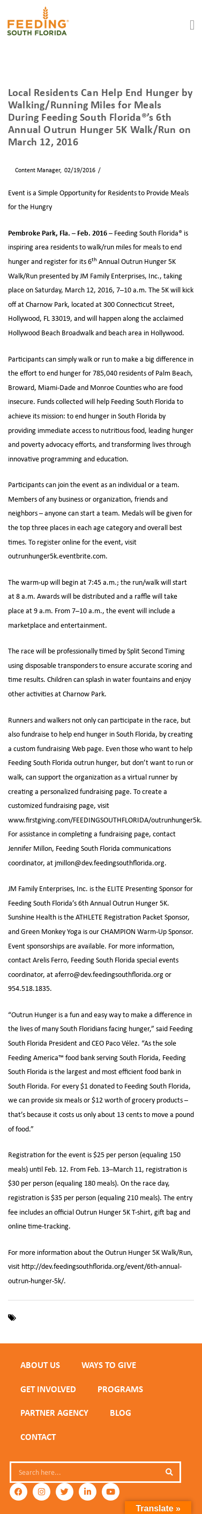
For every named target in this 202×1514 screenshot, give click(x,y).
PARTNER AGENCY (54, 1413)
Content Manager (34, 170)
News (110, 170)
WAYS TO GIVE (108, 1365)
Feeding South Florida (51, 1317)
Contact (38, 1437)
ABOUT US (40, 1365)
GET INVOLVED (48, 1389)
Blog (120, 1413)
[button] (192, 25)
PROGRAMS (120, 1389)
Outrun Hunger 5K (114, 1317)
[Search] (168, 1472)
